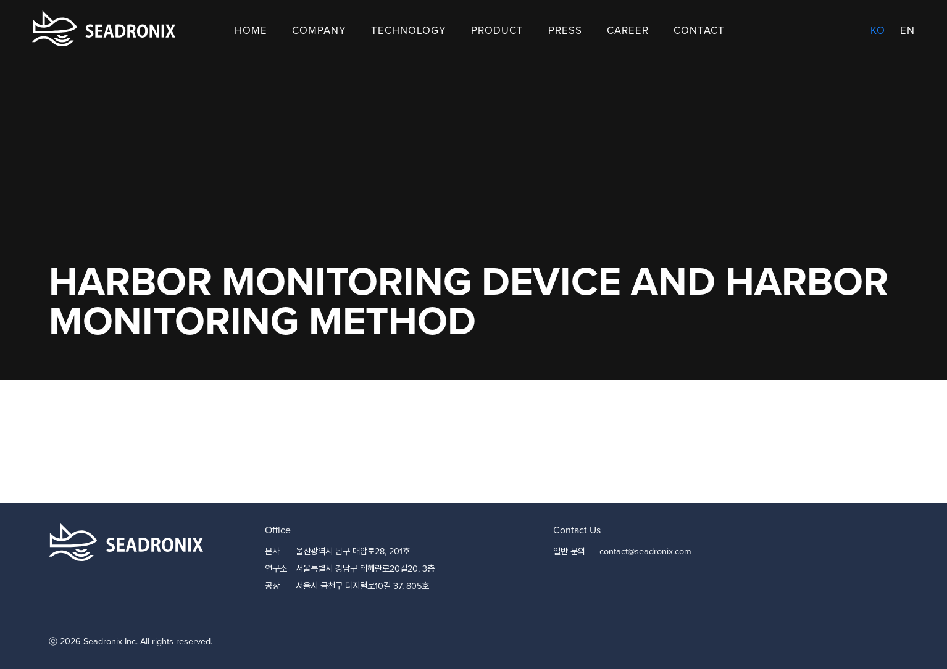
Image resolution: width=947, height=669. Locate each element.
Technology (408, 30)
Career (628, 30)
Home (251, 30)
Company (319, 30)
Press (565, 30)
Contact (699, 30)
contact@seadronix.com (645, 551)
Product (497, 30)
